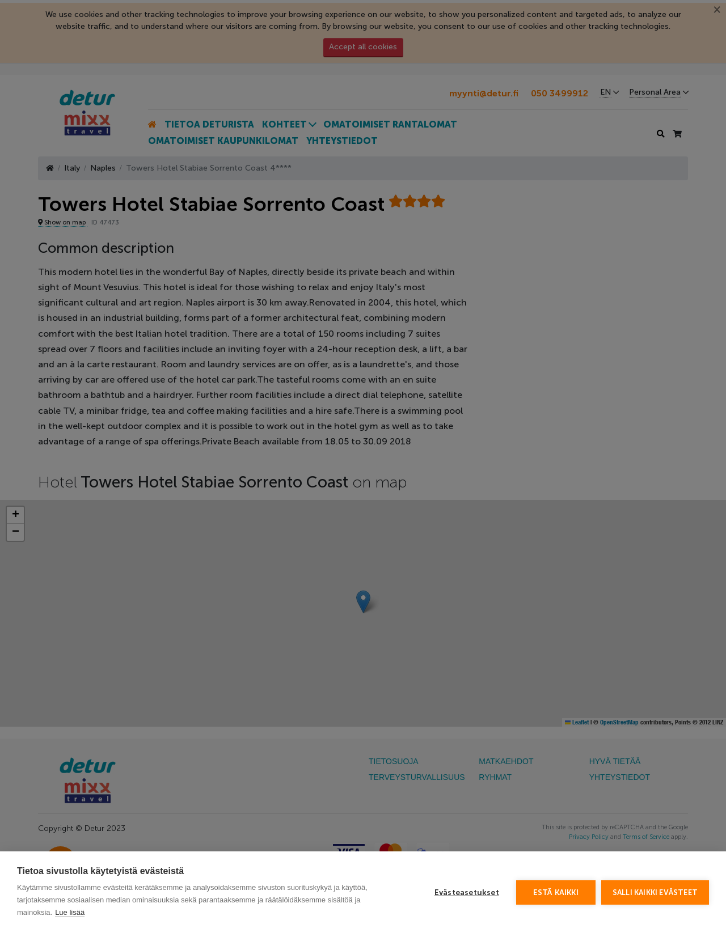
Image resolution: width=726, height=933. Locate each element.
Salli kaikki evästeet (655, 892)
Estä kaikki (556, 892)
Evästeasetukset (466, 892)
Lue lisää (70, 912)
